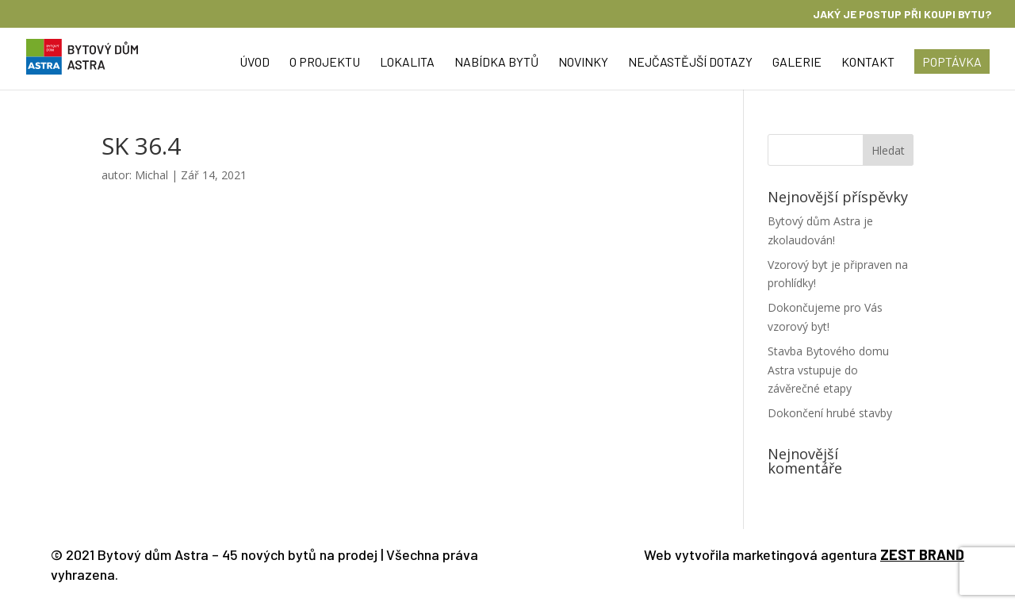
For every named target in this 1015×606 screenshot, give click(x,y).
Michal (151, 174)
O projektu (324, 62)
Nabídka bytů (496, 62)
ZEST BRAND (922, 554)
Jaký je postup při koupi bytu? (902, 15)
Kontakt (867, 62)
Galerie (797, 62)
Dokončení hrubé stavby (830, 412)
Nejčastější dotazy (690, 62)
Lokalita (407, 62)
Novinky (583, 62)
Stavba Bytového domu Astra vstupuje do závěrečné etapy (828, 370)
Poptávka (952, 61)
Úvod (254, 62)
